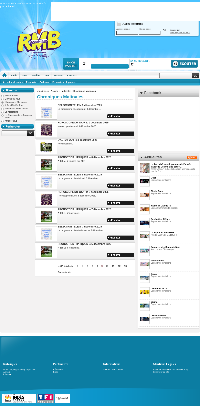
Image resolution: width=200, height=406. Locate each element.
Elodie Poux (157, 191)
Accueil (54, 91)
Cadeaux (44, 82)
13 (125, 266)
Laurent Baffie (158, 315)
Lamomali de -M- (159, 288)
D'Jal (153, 177)
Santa (154, 274)
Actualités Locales (13, 82)
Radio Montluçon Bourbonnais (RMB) (170, 369)
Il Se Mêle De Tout (12, 105)
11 (113, 266)
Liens (55, 372)
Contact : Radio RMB (113, 369)
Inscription (175, 30)
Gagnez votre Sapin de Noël (165, 247)
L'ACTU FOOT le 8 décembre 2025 (77, 140)
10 (107, 266)
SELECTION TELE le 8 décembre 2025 (80, 174)
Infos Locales (9, 95)
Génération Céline (160, 219)
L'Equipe (7, 374)
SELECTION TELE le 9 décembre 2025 (80, 105)
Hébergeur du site (161, 372)
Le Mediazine (9, 112)
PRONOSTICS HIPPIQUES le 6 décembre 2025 (84, 244)
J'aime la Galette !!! (161, 205)
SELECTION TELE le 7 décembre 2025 (80, 226)
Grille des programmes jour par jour (19, 369)
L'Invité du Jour (10, 99)
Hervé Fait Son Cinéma (14, 108)
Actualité (7, 372)
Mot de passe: (149, 31)
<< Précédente (65, 266)
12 (119, 266)
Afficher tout (9, 121)
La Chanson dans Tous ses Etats (16, 116)
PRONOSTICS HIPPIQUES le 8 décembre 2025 (84, 157)
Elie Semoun (157, 260)
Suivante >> (64, 272)
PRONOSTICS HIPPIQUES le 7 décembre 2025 (84, 209)
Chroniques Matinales (14, 102)
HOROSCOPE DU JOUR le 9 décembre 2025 (83, 122)
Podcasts (65, 91)
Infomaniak (58, 369)
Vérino (154, 302)
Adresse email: (127, 31)
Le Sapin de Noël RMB (163, 232)
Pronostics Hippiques (63, 82)
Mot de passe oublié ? (180, 32)
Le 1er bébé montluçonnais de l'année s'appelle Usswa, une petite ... (171, 165)
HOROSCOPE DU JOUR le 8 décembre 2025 (83, 192)
